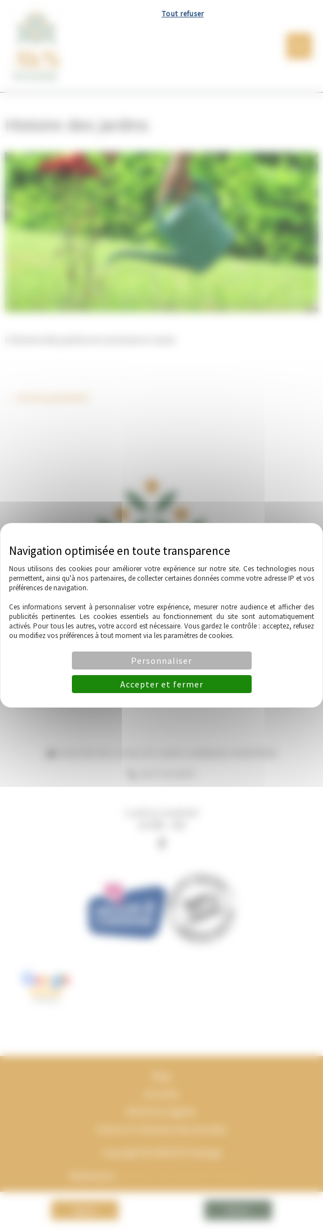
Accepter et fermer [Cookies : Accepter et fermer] (161, 684)
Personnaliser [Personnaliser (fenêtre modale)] (161, 660)
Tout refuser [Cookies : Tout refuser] (183, 14)
